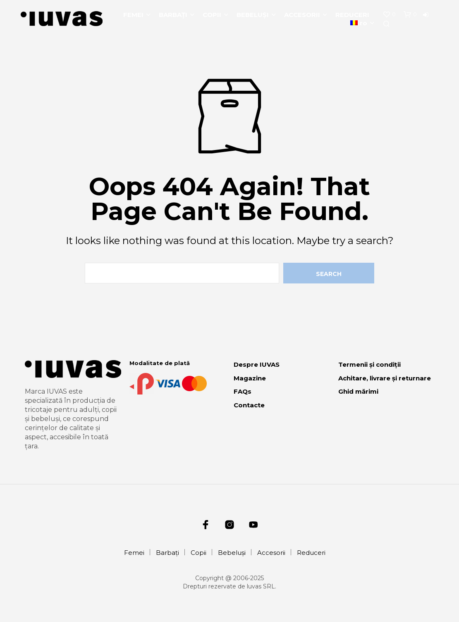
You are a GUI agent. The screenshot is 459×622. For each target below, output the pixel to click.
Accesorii (302, 15)
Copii (212, 15)
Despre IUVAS (257, 364)
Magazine (250, 378)
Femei (133, 15)
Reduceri (352, 15)
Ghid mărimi (358, 391)
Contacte (249, 405)
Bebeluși (253, 15)
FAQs (242, 391)
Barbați (173, 15)
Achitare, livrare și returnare (384, 378)
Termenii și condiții (369, 364)
